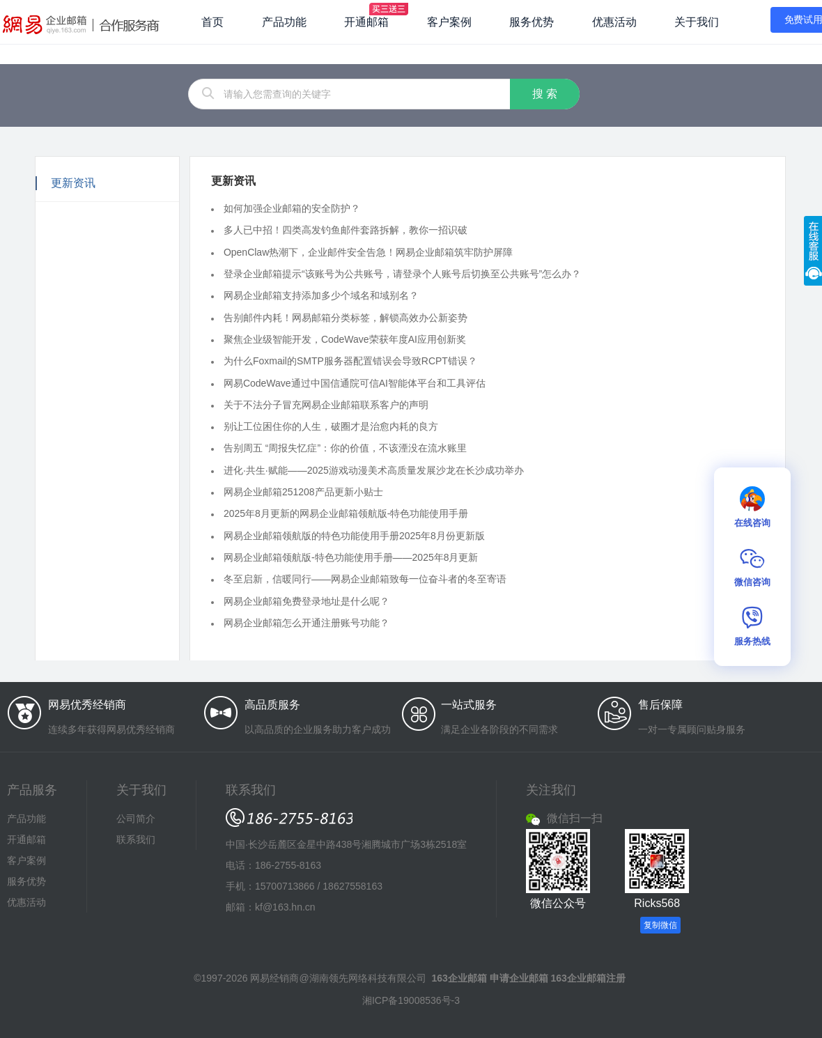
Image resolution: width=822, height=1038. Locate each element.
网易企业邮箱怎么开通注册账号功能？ (306, 622)
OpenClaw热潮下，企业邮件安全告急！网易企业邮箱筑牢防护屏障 (368, 251)
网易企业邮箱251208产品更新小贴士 (303, 491)
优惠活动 (614, 22)
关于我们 (696, 22)
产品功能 (284, 22)
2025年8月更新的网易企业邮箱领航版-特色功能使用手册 (346, 513)
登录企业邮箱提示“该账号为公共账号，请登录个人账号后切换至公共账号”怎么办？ (402, 273)
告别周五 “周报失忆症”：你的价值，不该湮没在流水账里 (345, 448)
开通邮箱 (366, 22)
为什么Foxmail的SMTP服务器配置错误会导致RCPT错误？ (350, 360)
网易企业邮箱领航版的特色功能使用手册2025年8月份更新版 (354, 535)
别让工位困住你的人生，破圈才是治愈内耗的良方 (331, 426)
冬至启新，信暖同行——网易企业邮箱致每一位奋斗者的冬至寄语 (365, 578)
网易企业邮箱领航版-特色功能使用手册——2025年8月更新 (351, 557)
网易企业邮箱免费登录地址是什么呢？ (306, 600)
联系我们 (135, 839)
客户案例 (449, 22)
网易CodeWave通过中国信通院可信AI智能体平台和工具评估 (355, 382)
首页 (212, 22)
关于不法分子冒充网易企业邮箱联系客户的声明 (326, 404)
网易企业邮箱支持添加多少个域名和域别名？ (321, 295)
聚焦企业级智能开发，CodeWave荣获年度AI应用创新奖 (345, 339)
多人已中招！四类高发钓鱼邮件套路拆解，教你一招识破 (345, 229)
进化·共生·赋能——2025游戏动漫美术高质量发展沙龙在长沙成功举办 (374, 470)
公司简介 (135, 818)
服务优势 (531, 22)
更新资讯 (73, 183)
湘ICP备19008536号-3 (411, 1000)
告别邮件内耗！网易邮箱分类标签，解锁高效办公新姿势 (345, 317)
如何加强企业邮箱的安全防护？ (292, 208)
